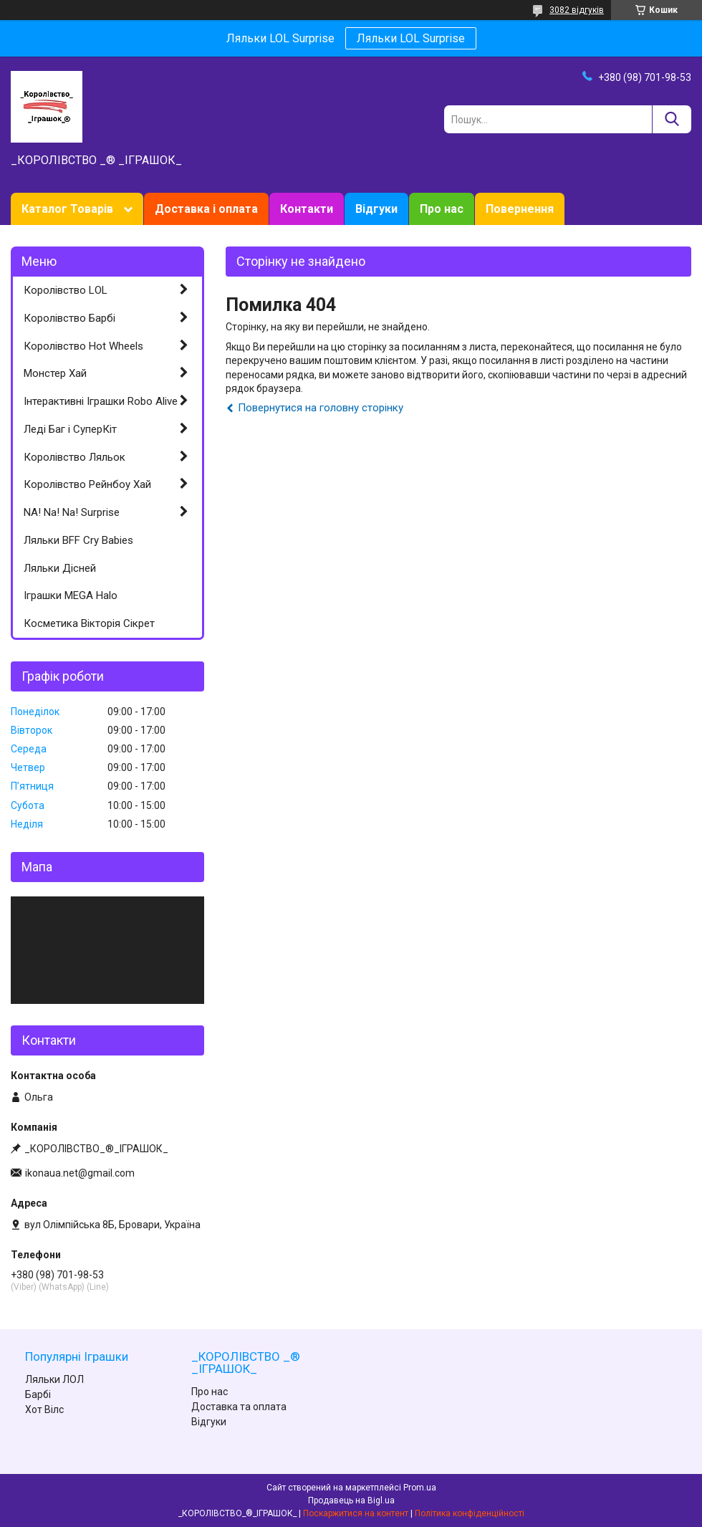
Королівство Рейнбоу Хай (87, 484)
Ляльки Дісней (60, 568)
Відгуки (376, 209)
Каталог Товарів (67, 209)
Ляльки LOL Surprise (411, 38)
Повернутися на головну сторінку (320, 407)
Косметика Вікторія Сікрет (89, 623)
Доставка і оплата (206, 209)
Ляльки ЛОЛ (54, 1379)
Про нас (441, 209)
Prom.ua (419, 1488)
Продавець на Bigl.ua (351, 1500)
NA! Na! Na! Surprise (72, 512)
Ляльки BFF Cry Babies (78, 540)
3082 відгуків (576, 10)
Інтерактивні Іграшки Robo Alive (101, 401)
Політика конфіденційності (469, 1513)
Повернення (520, 209)
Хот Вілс (44, 1409)
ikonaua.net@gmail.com (80, 1173)
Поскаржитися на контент (355, 1513)
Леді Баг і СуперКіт (70, 429)
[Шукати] (671, 119)
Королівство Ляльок (74, 457)
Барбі (38, 1394)
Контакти (306, 209)
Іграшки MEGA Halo (70, 595)
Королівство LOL (65, 290)
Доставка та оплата (239, 1406)
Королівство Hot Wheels (83, 346)
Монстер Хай (55, 373)
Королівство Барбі (69, 318)
